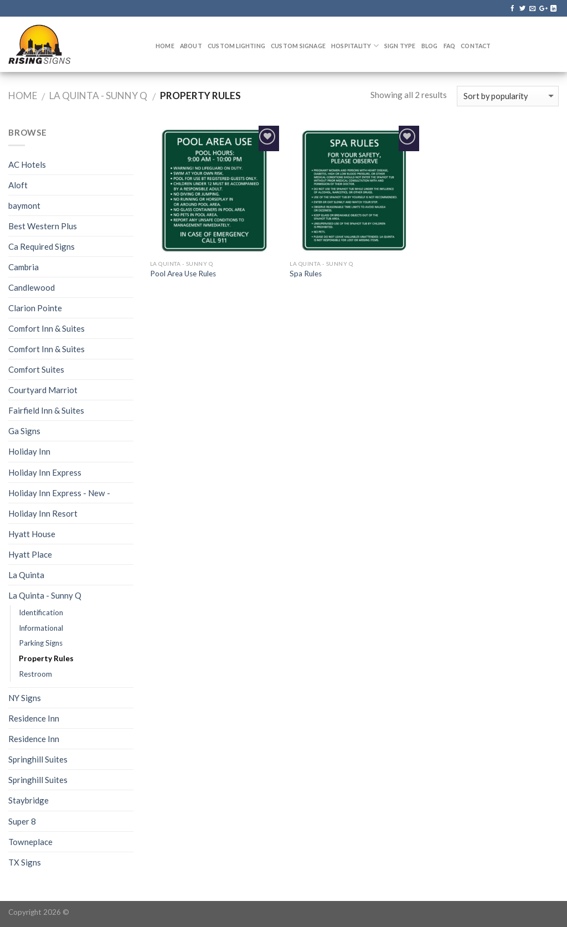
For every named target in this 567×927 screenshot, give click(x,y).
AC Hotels (27, 164)
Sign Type (400, 46)
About (191, 46)
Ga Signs (24, 431)
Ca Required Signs (41, 246)
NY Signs (24, 698)
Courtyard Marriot (43, 390)
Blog (429, 46)
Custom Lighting (236, 46)
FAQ (450, 46)
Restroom (35, 673)
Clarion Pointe (35, 308)
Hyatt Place (30, 554)
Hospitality (355, 45)
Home (165, 46)
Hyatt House (31, 534)
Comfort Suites (36, 369)
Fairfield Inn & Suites (46, 410)
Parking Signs (41, 642)
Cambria (23, 267)
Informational (41, 628)
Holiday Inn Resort (43, 513)
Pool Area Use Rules (183, 273)
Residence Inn (33, 718)
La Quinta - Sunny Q (98, 95)
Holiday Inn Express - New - (59, 493)
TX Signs (24, 862)
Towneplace (30, 842)
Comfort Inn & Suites (46, 328)
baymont (24, 205)
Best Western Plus (42, 226)
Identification (41, 612)
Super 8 (22, 821)
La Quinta (26, 575)
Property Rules (46, 658)
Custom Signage (298, 46)
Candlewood (31, 287)
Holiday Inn (29, 451)
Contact (476, 46)
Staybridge (28, 800)
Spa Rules (306, 273)
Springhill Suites (38, 759)
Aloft (18, 185)
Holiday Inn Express (44, 472)
